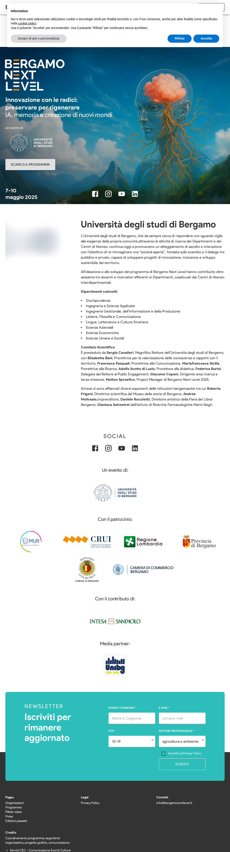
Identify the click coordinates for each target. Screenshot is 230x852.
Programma (13, 807)
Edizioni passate (16, 821)
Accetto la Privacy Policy (184, 753)
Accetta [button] (206, 38)
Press (9, 816)
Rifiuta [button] (180, 38)
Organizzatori (14, 803)
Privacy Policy (90, 803)
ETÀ (111, 731)
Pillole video (13, 812)
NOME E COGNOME (122, 708)
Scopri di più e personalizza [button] (38, 38)
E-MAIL (164, 708)
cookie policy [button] (27, 23)
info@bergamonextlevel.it (174, 803)
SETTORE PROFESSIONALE (176, 731)
